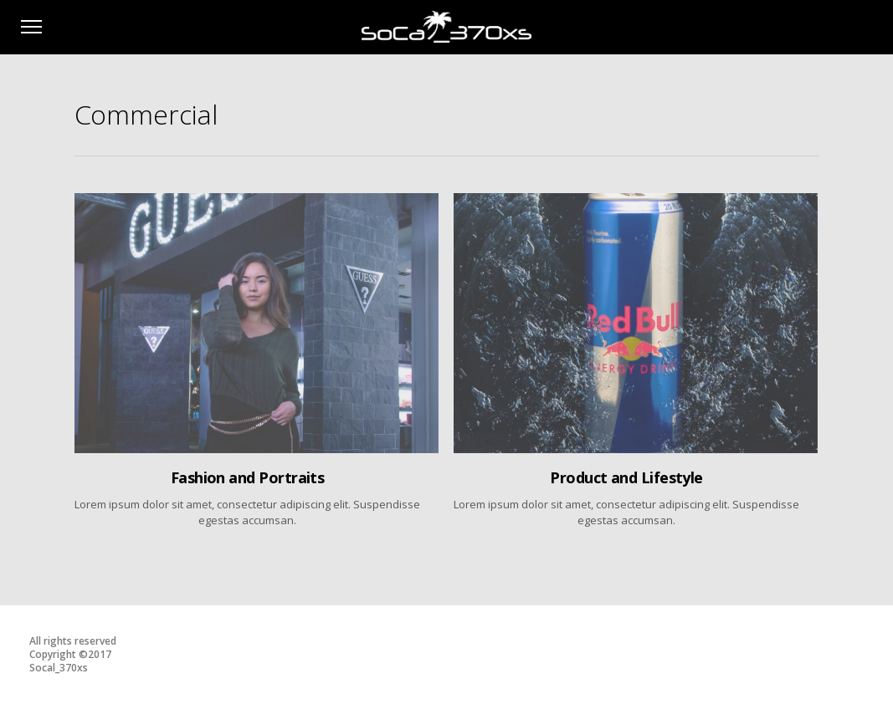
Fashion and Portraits (248, 477)
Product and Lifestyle (626, 477)
